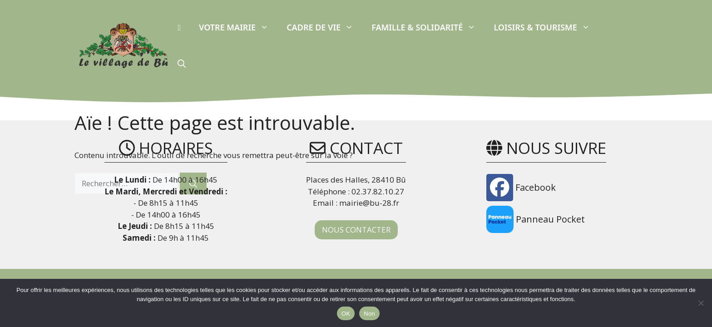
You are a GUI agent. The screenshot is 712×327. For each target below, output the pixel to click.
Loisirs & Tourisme (546, 27)
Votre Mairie (238, 27)
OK (345, 313)
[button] (181, 63)
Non (369, 313)
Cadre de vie (324, 27)
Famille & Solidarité (428, 27)
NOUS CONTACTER (356, 229)
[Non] (700, 302)
